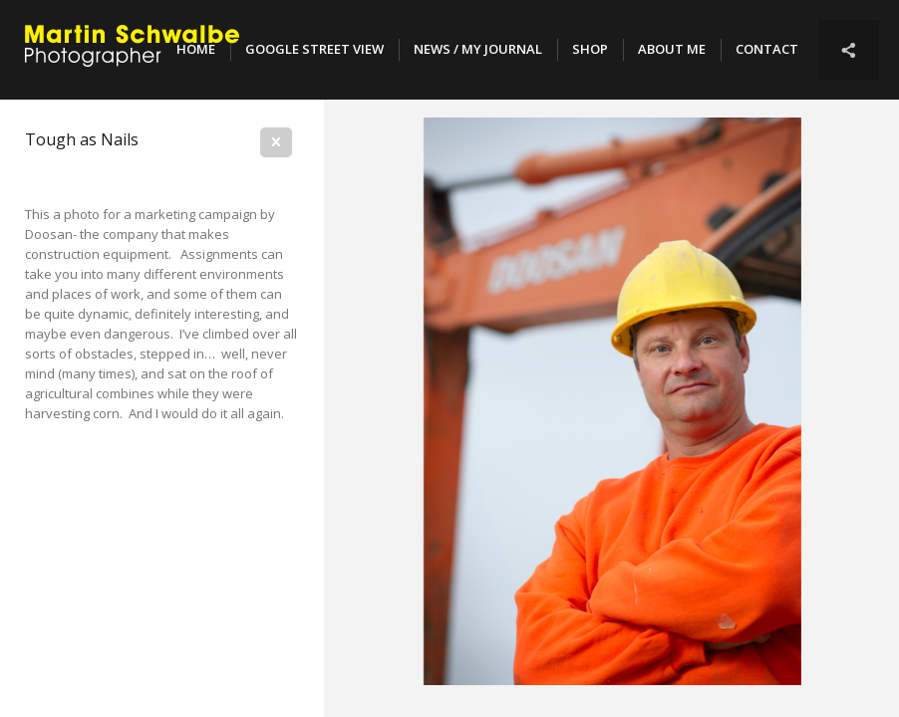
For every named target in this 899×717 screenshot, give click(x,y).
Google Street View (314, 49)
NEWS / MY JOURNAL (478, 49)
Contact (767, 49)
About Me (672, 49)
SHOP (590, 49)
